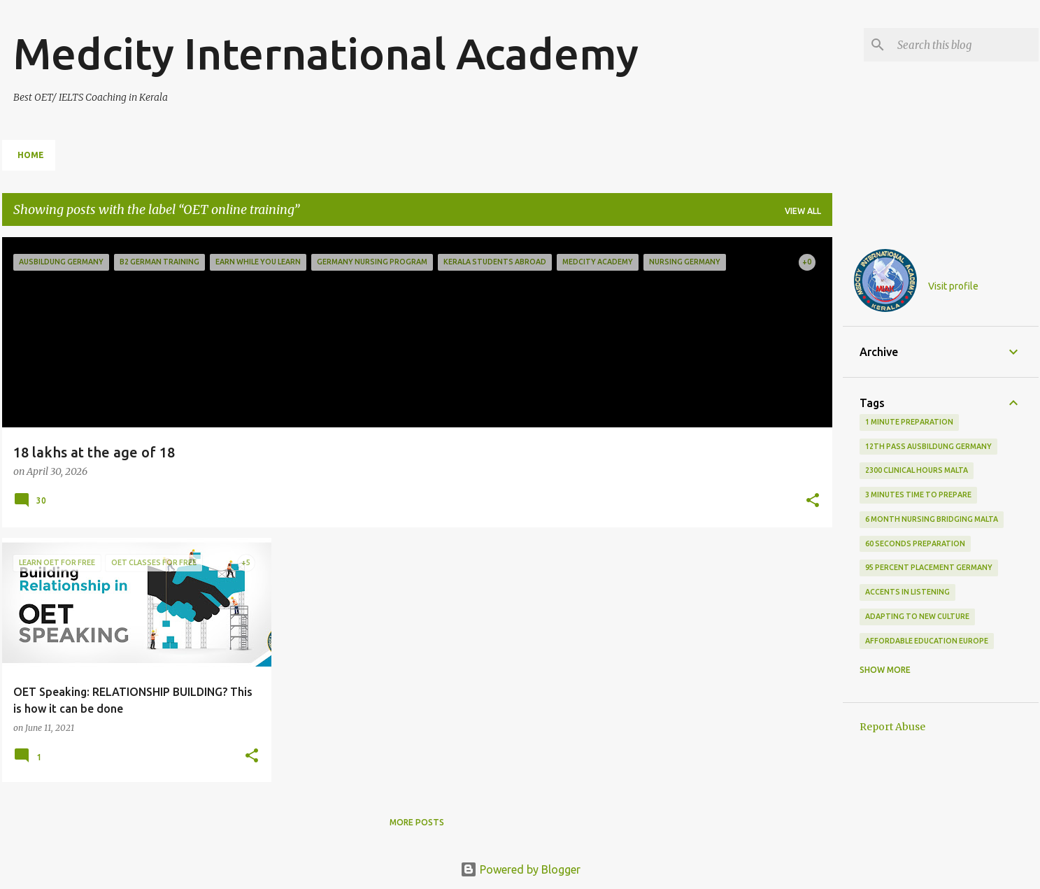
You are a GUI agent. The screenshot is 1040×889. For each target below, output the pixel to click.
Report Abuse (892, 726)
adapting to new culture (917, 616)
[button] (812, 501)
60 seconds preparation (915, 543)
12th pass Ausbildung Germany (928, 446)
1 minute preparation (909, 422)
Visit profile (953, 286)
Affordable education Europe (926, 640)
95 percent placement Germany (928, 567)
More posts (417, 822)
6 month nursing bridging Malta (931, 519)
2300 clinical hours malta (916, 470)
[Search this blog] (965, 45)
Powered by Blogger (520, 869)
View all (803, 210)
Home (30, 154)
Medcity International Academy (326, 53)
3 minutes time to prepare (918, 494)
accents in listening (907, 592)
